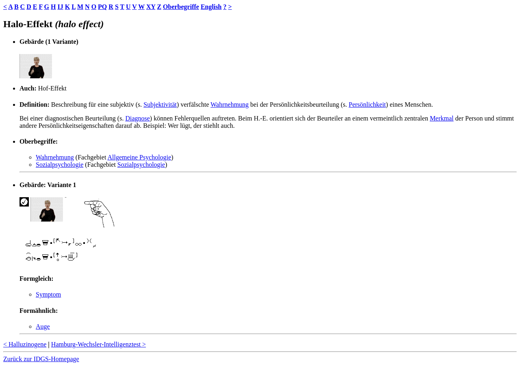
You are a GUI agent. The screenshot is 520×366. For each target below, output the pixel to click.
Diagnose (137, 118)
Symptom (48, 294)
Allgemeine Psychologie (139, 157)
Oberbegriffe (181, 6)
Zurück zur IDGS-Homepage (41, 358)
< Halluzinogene (24, 344)
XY (151, 6)
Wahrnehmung (229, 104)
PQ (102, 6)
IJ (60, 6)
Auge (43, 326)
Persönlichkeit (367, 104)
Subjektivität (160, 104)
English (211, 6)
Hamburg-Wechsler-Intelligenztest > (98, 344)
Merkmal (442, 118)
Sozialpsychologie (59, 164)
